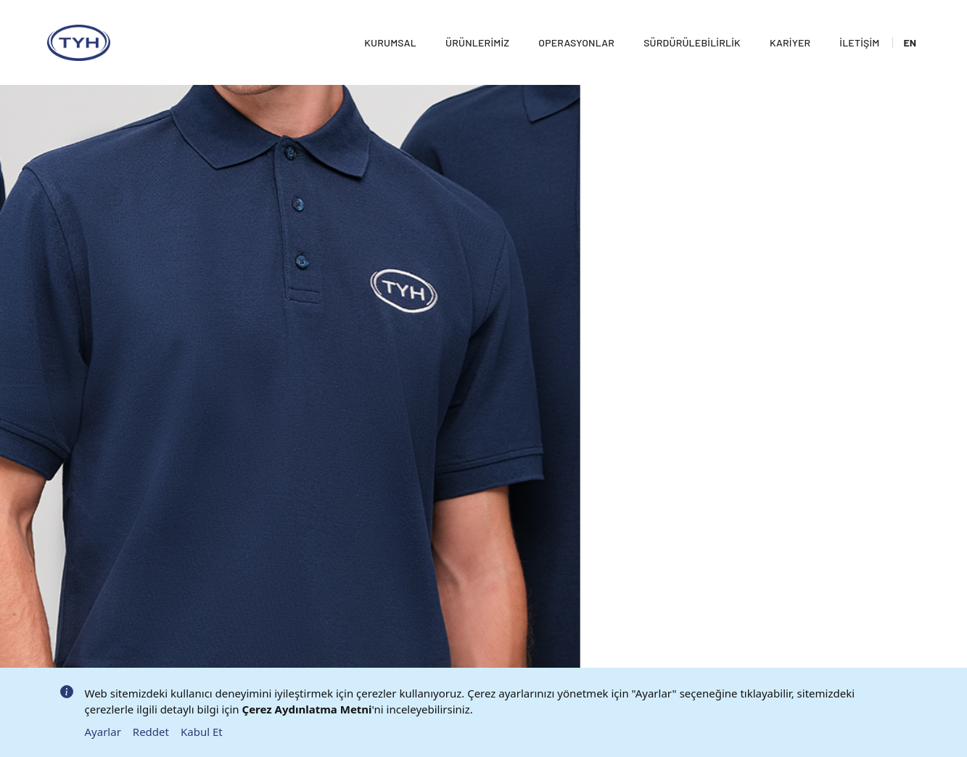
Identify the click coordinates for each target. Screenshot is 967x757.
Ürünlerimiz (468, 26)
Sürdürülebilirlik (682, 26)
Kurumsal (381, 26)
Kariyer (780, 26)
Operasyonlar (567, 26)
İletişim (850, 26)
